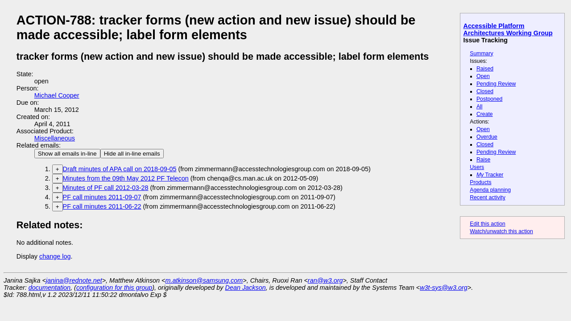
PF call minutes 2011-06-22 (102, 206)
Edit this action (487, 224)
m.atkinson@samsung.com (204, 280)
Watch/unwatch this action (501, 231)
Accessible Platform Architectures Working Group (508, 29)
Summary (481, 53)
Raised (484, 69)
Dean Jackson (245, 287)
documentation (49, 287)
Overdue (486, 137)
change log (54, 256)
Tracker (490, 175)
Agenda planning (490, 190)
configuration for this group (114, 287)
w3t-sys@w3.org (444, 287)
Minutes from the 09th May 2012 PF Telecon (126, 178)
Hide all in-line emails (132, 153)
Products (480, 182)
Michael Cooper (56, 95)
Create (484, 114)
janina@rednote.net (74, 280)
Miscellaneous (54, 138)
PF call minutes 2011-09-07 (102, 197)
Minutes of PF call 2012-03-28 (106, 187)
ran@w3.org (325, 280)
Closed (484, 91)
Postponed (489, 99)
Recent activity (487, 197)
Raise (483, 159)
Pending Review (496, 84)
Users (477, 167)
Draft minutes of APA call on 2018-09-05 (120, 169)
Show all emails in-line (67, 153)
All (479, 106)
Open (483, 76)
